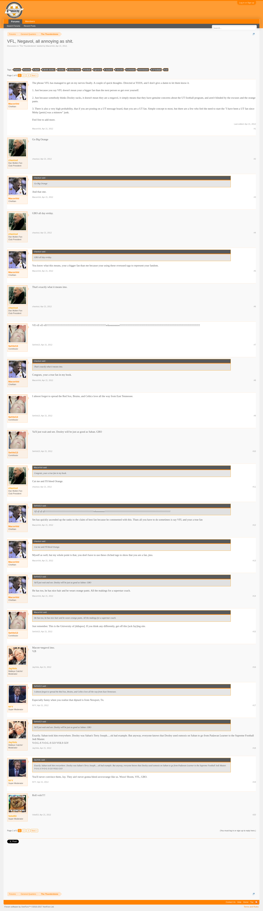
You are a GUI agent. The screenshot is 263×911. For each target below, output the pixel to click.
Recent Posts (29, 26)
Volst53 (35, 815)
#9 (255, 416)
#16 (254, 667)
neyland (108, 69)
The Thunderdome (28, 46)
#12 (254, 525)
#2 (255, 159)
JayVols (35, 667)
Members (30, 21)
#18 (254, 748)
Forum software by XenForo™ (29, 907)
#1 (255, 129)
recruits (119, 69)
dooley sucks (74, 69)
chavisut (35, 159)
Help (239, 902)
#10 (254, 451)
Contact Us (230, 902)
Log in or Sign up (246, 3)
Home (245, 902)
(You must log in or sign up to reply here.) (238, 831)
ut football (156, 69)
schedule (130, 69)
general (97, 69)
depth (36, 69)
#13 (254, 561)
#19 (254, 782)
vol (166, 69)
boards (26, 69)
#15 (254, 631)
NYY (34, 705)
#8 (255, 380)
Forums (15, 21)
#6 (255, 306)
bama (17, 69)
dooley (61, 69)
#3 (255, 197)
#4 (255, 233)
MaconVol (50, 46)
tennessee (143, 69)
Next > (34, 75)
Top (252, 902)
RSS (256, 902)
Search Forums (13, 26)
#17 (254, 705)
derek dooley (48, 69)
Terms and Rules (251, 907)
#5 (255, 271)
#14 (254, 596)
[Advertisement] (72, 57)
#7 (255, 345)
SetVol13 (13, 346)
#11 (254, 487)
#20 (254, 815)
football (86, 69)
